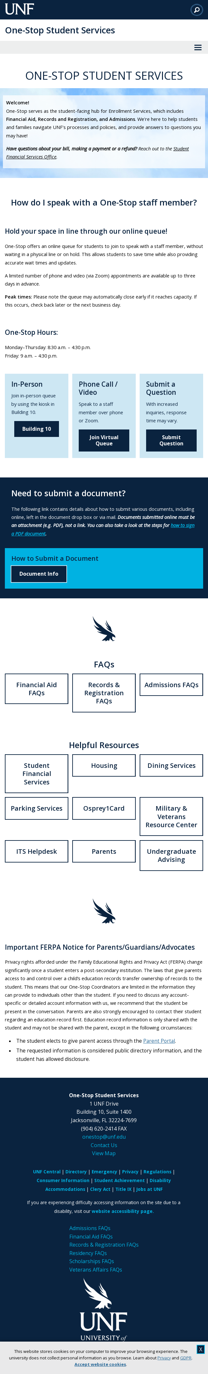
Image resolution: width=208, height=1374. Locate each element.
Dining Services (171, 765)
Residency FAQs (88, 1253)
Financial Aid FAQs (36, 688)
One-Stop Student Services (60, 30)
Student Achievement (119, 1180)
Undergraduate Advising (171, 855)
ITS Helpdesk (36, 851)
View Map (104, 1153)
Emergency (104, 1171)
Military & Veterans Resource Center (171, 816)
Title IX (123, 1189)
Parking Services (37, 808)
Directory (76, 1171)
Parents (104, 851)
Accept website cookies (100, 1364)
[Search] (197, 9)
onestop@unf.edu (104, 1136)
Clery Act (100, 1189)
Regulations (157, 1171)
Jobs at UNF (149, 1189)
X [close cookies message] (200, 1349)
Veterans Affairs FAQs (95, 1269)
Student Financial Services (36, 773)
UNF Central (47, 1171)
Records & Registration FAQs (104, 693)
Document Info (38, 573)
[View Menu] (198, 47)
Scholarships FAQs (91, 1261)
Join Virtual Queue (104, 440)
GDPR (185, 1358)
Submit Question (171, 440)
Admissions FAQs (171, 684)
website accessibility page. (123, 1211)
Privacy (164, 1358)
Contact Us (104, 1145)
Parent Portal (159, 1041)
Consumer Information (63, 1180)
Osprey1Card (104, 808)
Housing (104, 765)
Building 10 (36, 428)
